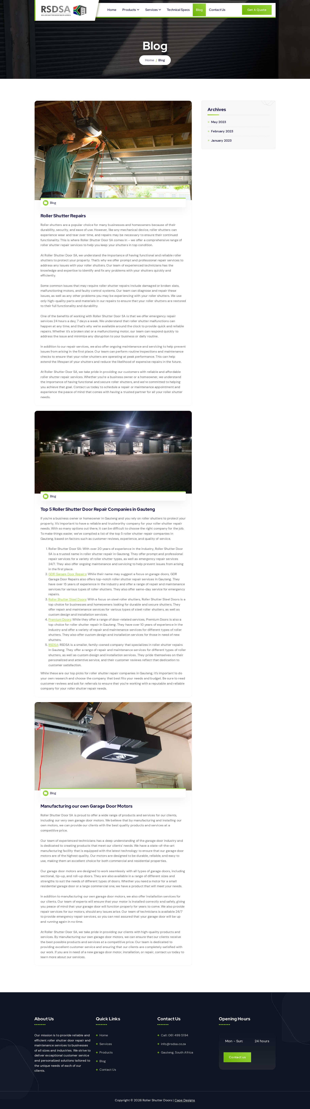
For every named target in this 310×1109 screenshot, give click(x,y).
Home (111, 10)
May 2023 (218, 122)
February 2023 (222, 131)
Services (151, 10)
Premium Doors (59, 621)
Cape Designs (185, 1100)
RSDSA (53, 646)
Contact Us (217, 10)
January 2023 (221, 140)
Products (129, 10)
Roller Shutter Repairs (63, 216)
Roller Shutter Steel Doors (67, 601)
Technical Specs (178, 10)
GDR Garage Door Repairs (67, 576)
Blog (199, 10)
